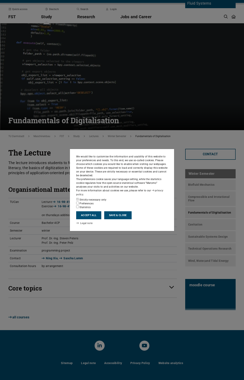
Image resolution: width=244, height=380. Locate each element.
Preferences (85, 203)
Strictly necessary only (91, 199)
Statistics (83, 207)
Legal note (84, 223)
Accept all (88, 215)
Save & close (118, 215)
